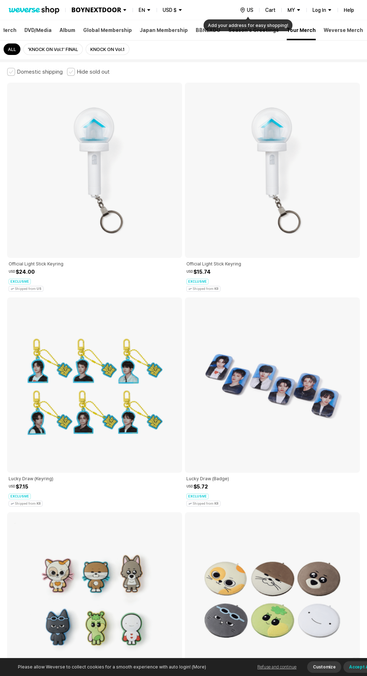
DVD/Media (38, 30)
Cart (270, 10)
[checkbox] (35, 72)
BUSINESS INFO (128, 582)
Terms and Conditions (27, 550)
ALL (12, 49)
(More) (198, 667)
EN (142, 10)
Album (67, 30)
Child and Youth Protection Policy (174, 550)
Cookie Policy (267, 550)
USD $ (170, 10)
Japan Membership (164, 30)
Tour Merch (301, 30)
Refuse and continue (276, 667)
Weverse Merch (343, 30)
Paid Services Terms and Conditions (95, 550)
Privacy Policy (231, 550)
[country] (246, 10)
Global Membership (107, 30)
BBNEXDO (208, 30)
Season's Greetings (253, 30)
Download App (342, 630)
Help (349, 10)
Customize (324, 667)
